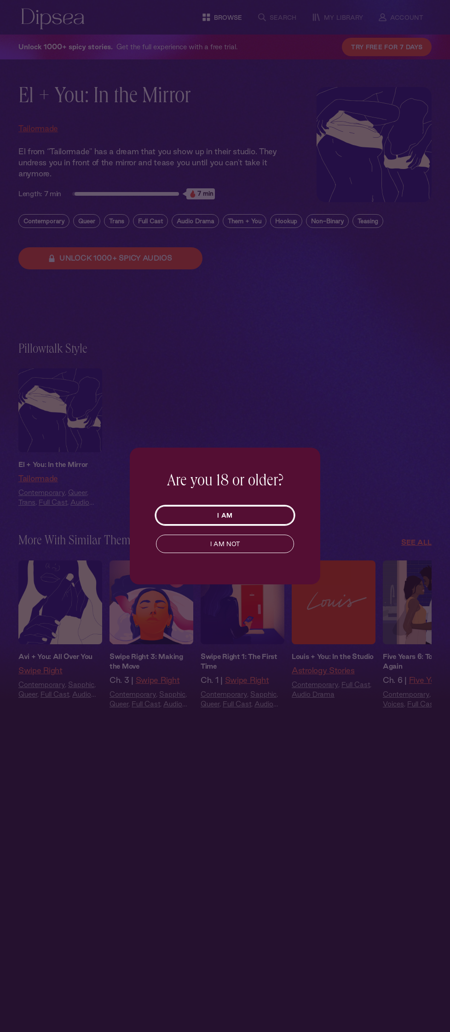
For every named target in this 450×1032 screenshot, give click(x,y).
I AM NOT (225, 544)
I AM (224, 515)
